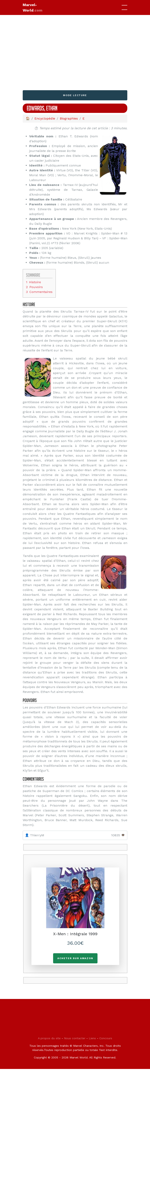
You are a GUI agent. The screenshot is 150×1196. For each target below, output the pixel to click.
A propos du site (49, 1038)
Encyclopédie (44, 118)
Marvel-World (32, 7)
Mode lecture (75, 95)
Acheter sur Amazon (75, 958)
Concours (105, 1038)
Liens (92, 1038)
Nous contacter (74, 1038)
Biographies (69, 118)
